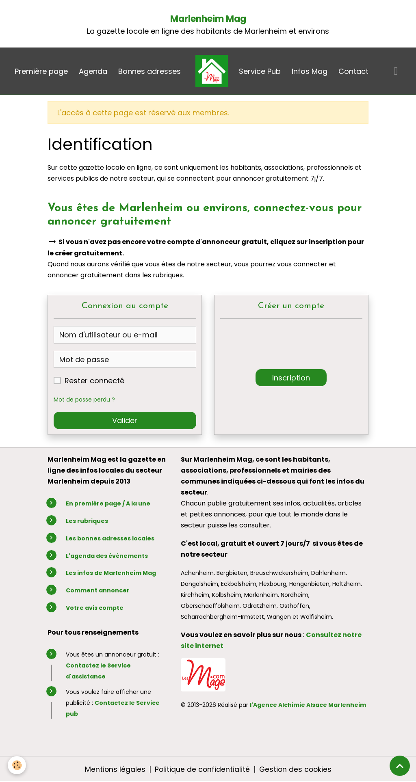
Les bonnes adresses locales (110, 538)
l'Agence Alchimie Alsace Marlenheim (308, 705)
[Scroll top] (400, 766)
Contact (353, 71)
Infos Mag (309, 71)
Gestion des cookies (296, 769)
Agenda (93, 71)
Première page (41, 71)
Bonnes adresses (149, 71)
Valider (124, 420)
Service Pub (260, 71)
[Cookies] (17, 765)
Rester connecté (94, 381)
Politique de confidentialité (201, 769)
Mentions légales (113, 769)
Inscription (291, 378)
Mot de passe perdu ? (86, 399)
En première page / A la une (108, 503)
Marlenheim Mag (208, 19)
